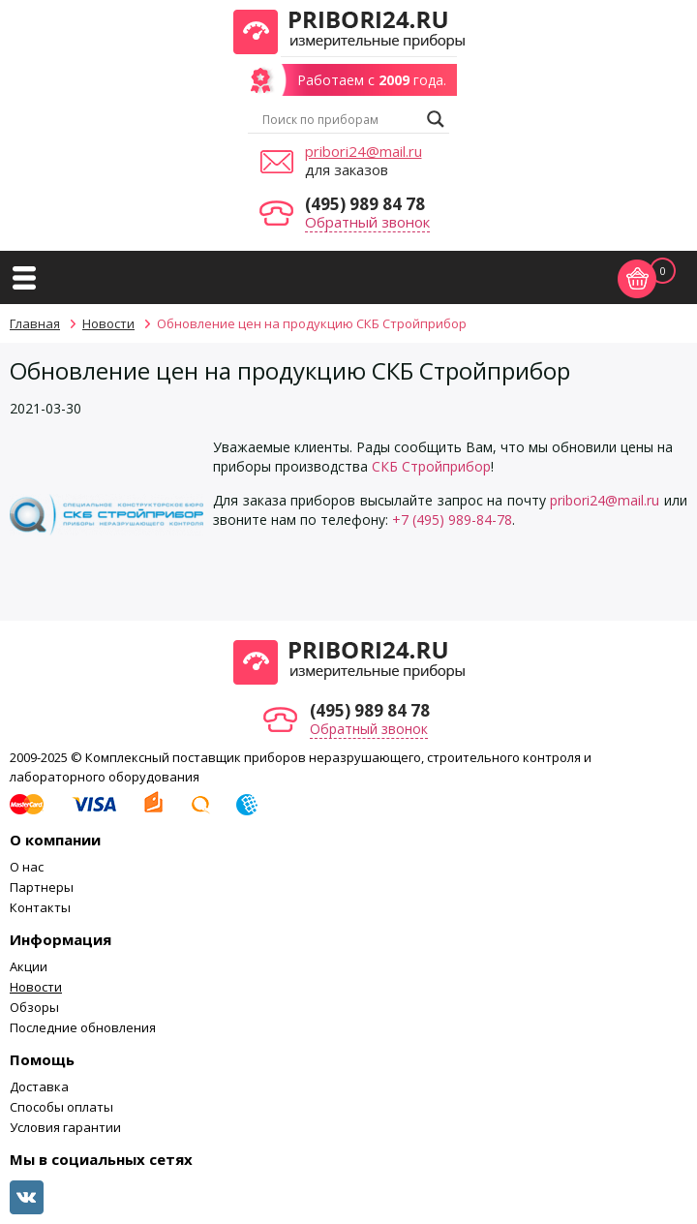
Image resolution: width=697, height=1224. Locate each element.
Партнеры (42, 887)
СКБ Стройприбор (431, 466)
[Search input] (339, 119)
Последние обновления (83, 1027)
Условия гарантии (65, 1127)
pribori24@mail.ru (363, 151)
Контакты (40, 907)
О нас (27, 866)
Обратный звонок (367, 221)
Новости (36, 986)
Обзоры (34, 1007)
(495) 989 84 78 (365, 204)
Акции (28, 966)
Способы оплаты (61, 1107)
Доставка (39, 1086)
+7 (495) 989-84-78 (452, 519)
